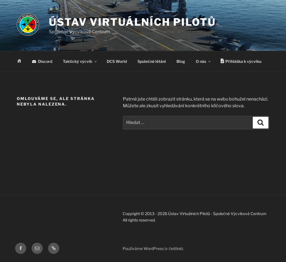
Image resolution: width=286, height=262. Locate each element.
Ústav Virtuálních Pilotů (132, 22)
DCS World (117, 61)
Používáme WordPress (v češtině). (153, 248)
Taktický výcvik (80, 61)
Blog (181, 61)
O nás (203, 61)
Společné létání (151, 61)
